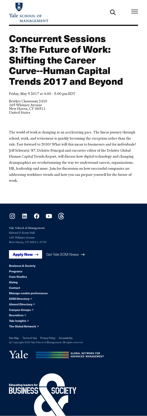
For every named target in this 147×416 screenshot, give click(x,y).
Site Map (14, 338)
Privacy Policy (47, 338)
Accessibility (66, 338)
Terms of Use (29, 338)
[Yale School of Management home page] (41, 12)
